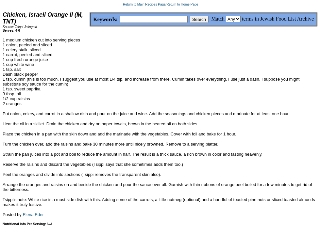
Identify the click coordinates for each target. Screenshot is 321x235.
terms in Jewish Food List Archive (278, 19)
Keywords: (89, 20)
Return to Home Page (182, 4)
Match (218, 19)
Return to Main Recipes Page (144, 4)
